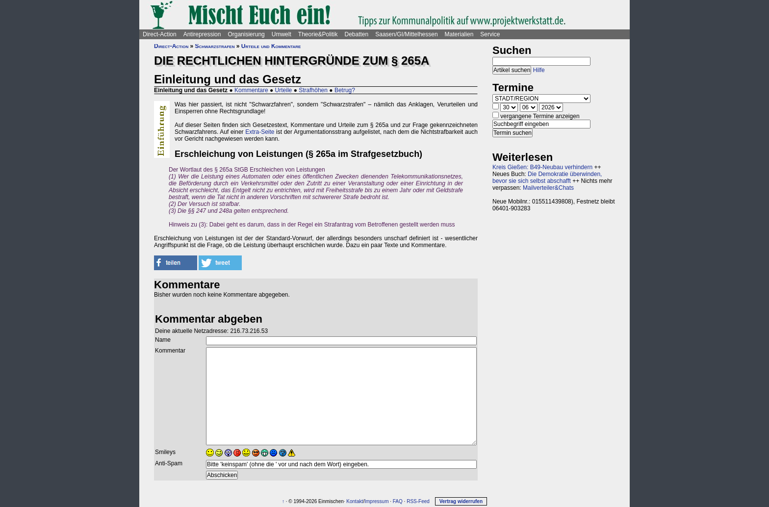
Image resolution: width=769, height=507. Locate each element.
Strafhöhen (313, 90)
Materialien (459, 34)
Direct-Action (160, 34)
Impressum (376, 501)
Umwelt (281, 34)
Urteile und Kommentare (271, 46)
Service (490, 34)
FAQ (398, 501)
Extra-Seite (259, 131)
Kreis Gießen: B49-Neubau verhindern (542, 167)
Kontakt (354, 501)
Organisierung (246, 34)
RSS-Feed (418, 501)
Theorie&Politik (318, 34)
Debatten (357, 34)
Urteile (283, 90)
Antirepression (202, 34)
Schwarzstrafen (215, 46)
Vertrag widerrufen (461, 501)
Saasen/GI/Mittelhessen (406, 34)
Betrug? (344, 90)
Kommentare (251, 90)
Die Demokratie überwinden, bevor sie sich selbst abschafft (547, 177)
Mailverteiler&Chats (548, 187)
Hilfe (539, 70)
